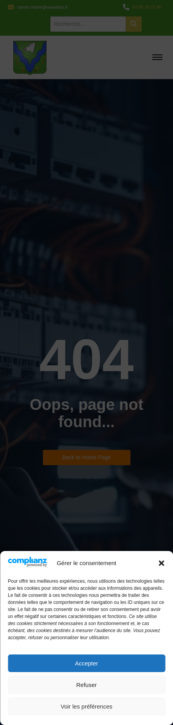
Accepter (86, 663)
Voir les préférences (86, 706)
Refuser (86, 685)
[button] (161, 563)
